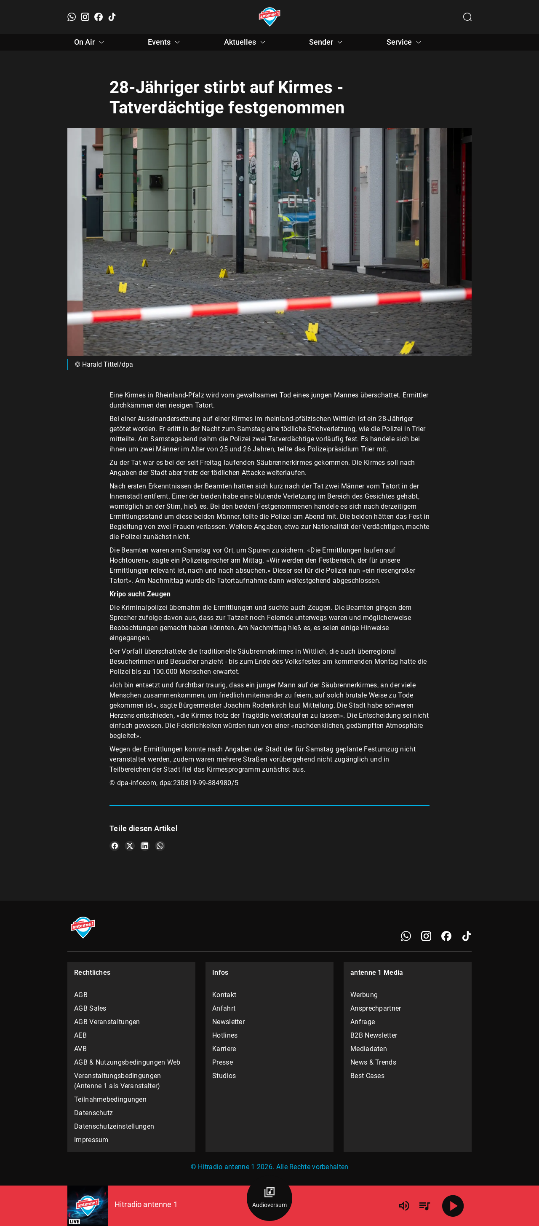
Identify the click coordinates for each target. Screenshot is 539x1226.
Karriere (224, 1049)
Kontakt (224, 995)
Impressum (91, 1140)
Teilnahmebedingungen (110, 1099)
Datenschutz (93, 1113)
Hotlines (224, 1035)
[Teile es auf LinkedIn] (145, 846)
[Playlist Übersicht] (424, 1206)
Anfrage (362, 1022)
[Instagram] (85, 17)
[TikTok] (112, 17)
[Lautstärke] (404, 1206)
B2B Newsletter (373, 1035)
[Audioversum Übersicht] (269, 1198)
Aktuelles (246, 42)
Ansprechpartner (375, 1008)
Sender (327, 42)
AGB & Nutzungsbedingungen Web (127, 1062)
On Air (90, 42)
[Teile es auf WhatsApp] (160, 846)
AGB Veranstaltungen (107, 1022)
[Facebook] (98, 17)
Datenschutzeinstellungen (114, 1126)
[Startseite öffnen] (269, 17)
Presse (222, 1062)
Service (405, 42)
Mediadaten (368, 1049)
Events (165, 42)
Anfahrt (223, 1008)
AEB (80, 1035)
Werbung (364, 995)
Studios (224, 1076)
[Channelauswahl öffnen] (467, 17)
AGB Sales (90, 1008)
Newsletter (228, 1022)
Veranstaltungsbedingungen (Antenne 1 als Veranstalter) (117, 1081)
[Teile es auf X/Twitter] (130, 846)
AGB (81, 995)
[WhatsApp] (71, 17)
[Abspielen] (453, 1206)
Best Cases (367, 1076)
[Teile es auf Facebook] (114, 846)
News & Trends (373, 1062)
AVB (80, 1049)
